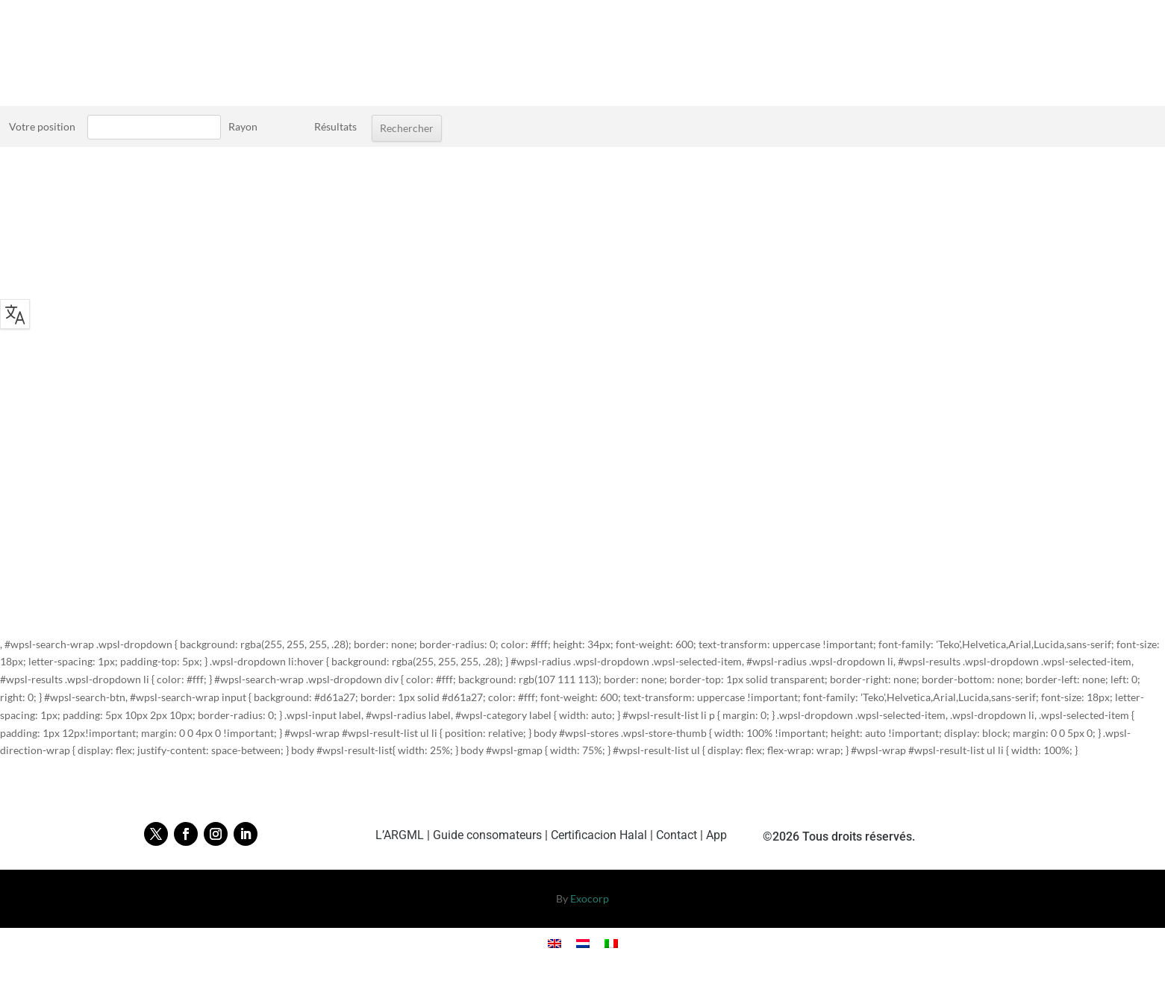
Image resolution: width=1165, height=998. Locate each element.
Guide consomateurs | (492, 835)
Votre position (42, 126)
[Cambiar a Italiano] (611, 943)
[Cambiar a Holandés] (583, 943)
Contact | (681, 835)
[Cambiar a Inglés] (554, 943)
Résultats (335, 126)
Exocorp (589, 898)
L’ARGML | (404, 835)
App (716, 835)
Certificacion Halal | (603, 835)
